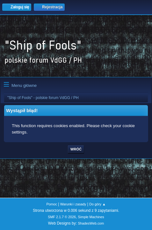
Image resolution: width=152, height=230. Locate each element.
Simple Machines (91, 217)
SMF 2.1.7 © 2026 (62, 217)
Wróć (76, 149)
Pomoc (51, 204)
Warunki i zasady (73, 204)
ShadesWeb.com (91, 223)
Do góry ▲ (97, 204)
